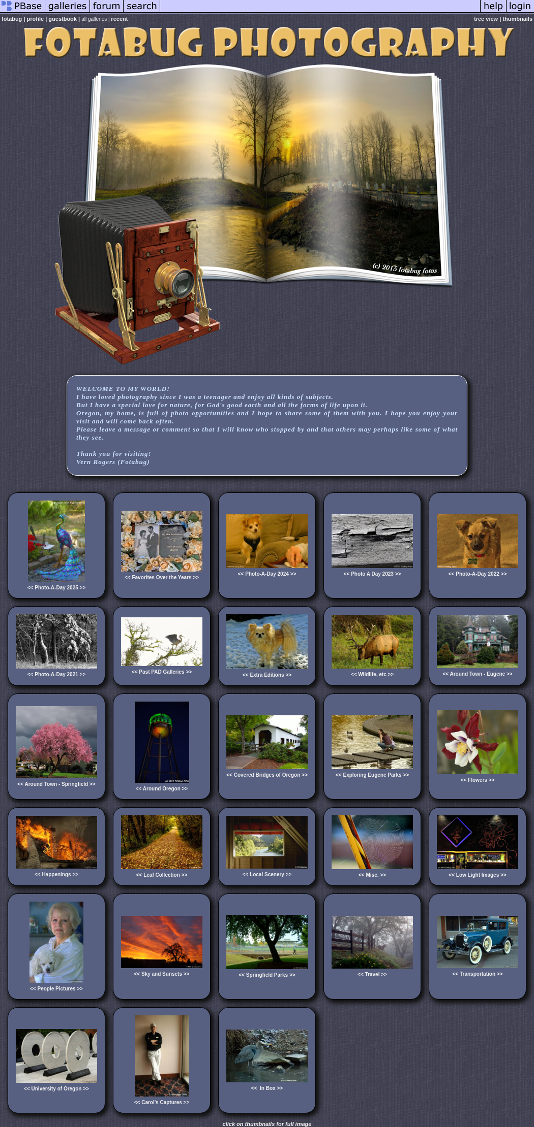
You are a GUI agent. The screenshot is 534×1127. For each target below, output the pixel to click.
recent (119, 19)
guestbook (62, 19)
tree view (486, 19)
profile (35, 19)
